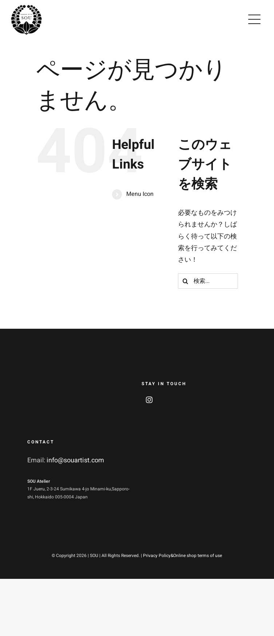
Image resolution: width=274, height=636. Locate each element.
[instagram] (149, 399)
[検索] (185, 281)
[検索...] (208, 281)
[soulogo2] (26, 7)
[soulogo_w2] (49, 375)
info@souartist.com (75, 460)
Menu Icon (140, 194)
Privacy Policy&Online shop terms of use (182, 555)
